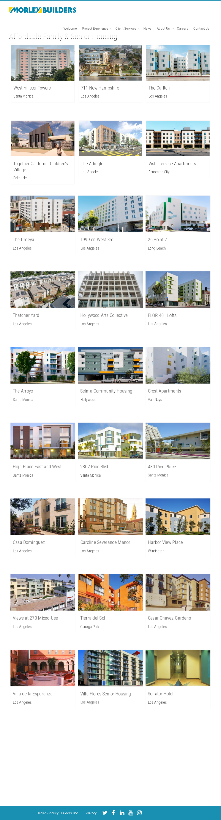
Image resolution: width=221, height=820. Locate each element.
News (148, 28)
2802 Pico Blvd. (99, 462)
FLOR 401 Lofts (167, 311)
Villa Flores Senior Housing (107, 689)
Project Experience (95, 28)
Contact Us (201, 28)
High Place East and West (39, 462)
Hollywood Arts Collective (106, 311)
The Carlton (159, 88)
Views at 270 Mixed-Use (38, 614)
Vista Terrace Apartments (172, 163)
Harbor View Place (169, 538)
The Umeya (29, 235)
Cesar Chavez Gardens (172, 614)
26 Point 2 (163, 235)
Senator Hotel (166, 689)
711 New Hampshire (100, 88)
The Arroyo (29, 387)
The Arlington (93, 163)
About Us (164, 28)
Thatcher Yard (31, 311)
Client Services (126, 28)
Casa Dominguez (33, 538)
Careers (182, 28)
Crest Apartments (168, 387)
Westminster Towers (32, 88)
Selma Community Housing (107, 387)
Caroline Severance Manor (107, 538)
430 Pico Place (167, 462)
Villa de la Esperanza (36, 689)
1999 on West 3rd (101, 235)
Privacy (91, 813)
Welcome (70, 28)
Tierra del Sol (98, 614)
